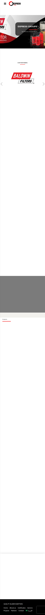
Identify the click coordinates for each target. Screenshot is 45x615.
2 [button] (18, 51)
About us (13, 608)
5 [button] (26, 51)
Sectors (30, 608)
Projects (6, 611)
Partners (14, 611)
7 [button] (31, 51)
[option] (22, 31)
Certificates (22, 608)
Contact (21, 611)
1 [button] (15, 51)
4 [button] (23, 51)
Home (6, 608)
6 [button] (28, 51)
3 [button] (20, 51)
